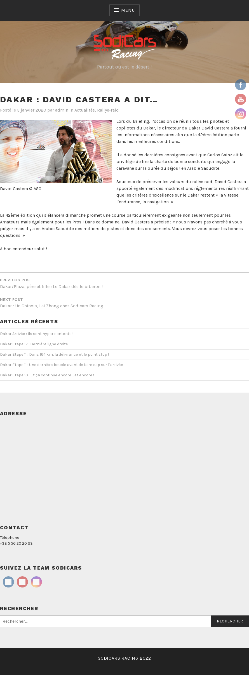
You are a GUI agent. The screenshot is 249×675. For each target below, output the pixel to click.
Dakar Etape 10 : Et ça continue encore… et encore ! (47, 375)
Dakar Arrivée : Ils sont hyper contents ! (36, 333)
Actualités (84, 110)
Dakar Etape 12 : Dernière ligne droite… (35, 344)
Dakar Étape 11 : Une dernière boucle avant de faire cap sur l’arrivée (61, 364)
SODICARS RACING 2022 (124, 658)
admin (61, 110)
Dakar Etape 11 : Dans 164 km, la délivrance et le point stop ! (54, 354)
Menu (128, 10)
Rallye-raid (108, 110)
